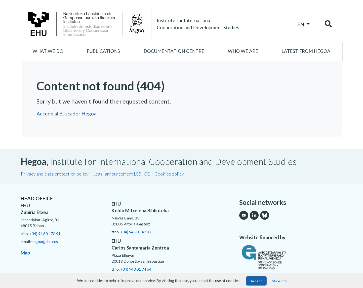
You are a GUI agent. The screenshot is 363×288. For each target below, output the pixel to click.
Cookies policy (169, 174)
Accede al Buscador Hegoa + (68, 113)
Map (25, 252)
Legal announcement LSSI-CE (121, 174)
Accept (256, 281)
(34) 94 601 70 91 (45, 233)
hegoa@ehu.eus (45, 241)
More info (279, 281)
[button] (48, 51)
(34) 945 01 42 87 (136, 231)
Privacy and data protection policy (54, 174)
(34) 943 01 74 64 (136, 269)
